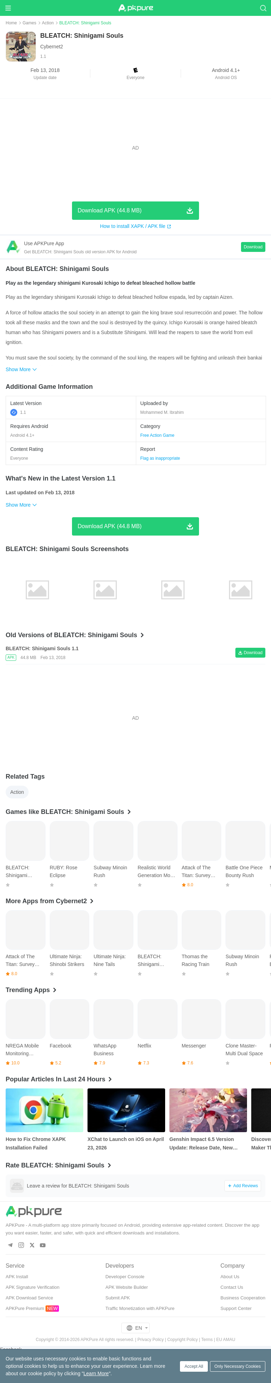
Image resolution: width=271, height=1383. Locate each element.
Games (29, 22)
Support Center (236, 1308)
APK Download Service (29, 1297)
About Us (230, 1276)
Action (48, 22)
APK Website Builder (127, 1287)
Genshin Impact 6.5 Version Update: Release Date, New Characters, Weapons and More (206, 1144)
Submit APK (118, 1297)
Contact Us (232, 1287)
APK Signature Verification (32, 1287)
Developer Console (125, 1276)
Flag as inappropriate (160, 458)
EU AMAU (225, 1339)
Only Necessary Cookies (238, 1366)
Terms (207, 1339)
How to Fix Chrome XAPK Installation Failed (36, 1143)
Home (11, 22)
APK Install (17, 1276)
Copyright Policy (182, 1339)
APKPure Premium (25, 1308)
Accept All (194, 1366)
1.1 (18, 412)
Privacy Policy (150, 1339)
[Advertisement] (135, 147)
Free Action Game (157, 435)
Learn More (96, 1373)
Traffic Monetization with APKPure (140, 1308)
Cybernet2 (51, 46)
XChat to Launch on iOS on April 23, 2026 (126, 1143)
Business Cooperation (243, 1297)
